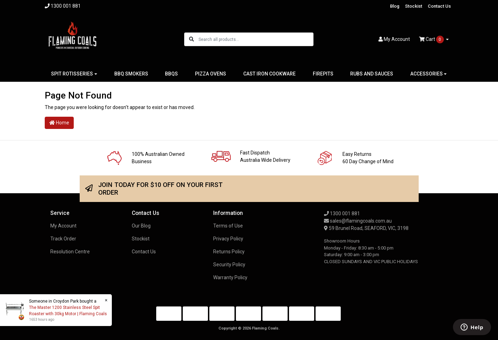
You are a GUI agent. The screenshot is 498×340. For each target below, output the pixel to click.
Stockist (413, 6)
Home (59, 122)
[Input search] (256, 39)
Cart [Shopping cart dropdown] (432, 39)
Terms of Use (228, 226)
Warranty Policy (230, 277)
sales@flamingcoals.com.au (358, 221)
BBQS (171, 74)
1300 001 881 (342, 213)
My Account (63, 226)
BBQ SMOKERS (131, 74)
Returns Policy (229, 251)
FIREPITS (323, 74)
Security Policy (229, 264)
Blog (394, 6)
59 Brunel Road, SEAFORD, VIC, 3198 (366, 228)
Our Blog (141, 226)
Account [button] (394, 39)
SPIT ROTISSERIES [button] (72, 74)
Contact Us (439, 6)
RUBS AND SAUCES (371, 74)
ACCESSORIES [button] (426, 74)
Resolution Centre (70, 251)
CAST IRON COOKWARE (269, 74)
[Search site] (192, 39)
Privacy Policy (228, 238)
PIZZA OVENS (210, 74)
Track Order (63, 238)
